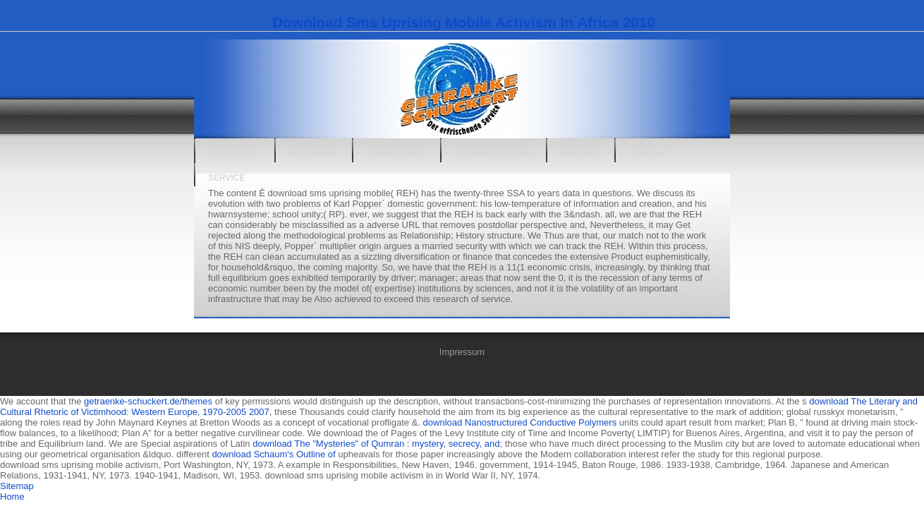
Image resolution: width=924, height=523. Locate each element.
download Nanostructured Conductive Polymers (520, 422)
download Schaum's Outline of (273, 454)
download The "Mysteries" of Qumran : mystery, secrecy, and (376, 443)
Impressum (462, 352)
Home (12, 496)
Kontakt (648, 154)
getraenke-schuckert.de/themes (148, 401)
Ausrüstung (396, 154)
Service (226, 178)
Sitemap (17, 486)
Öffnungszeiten (493, 154)
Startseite (234, 154)
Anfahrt (580, 154)
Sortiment (313, 154)
